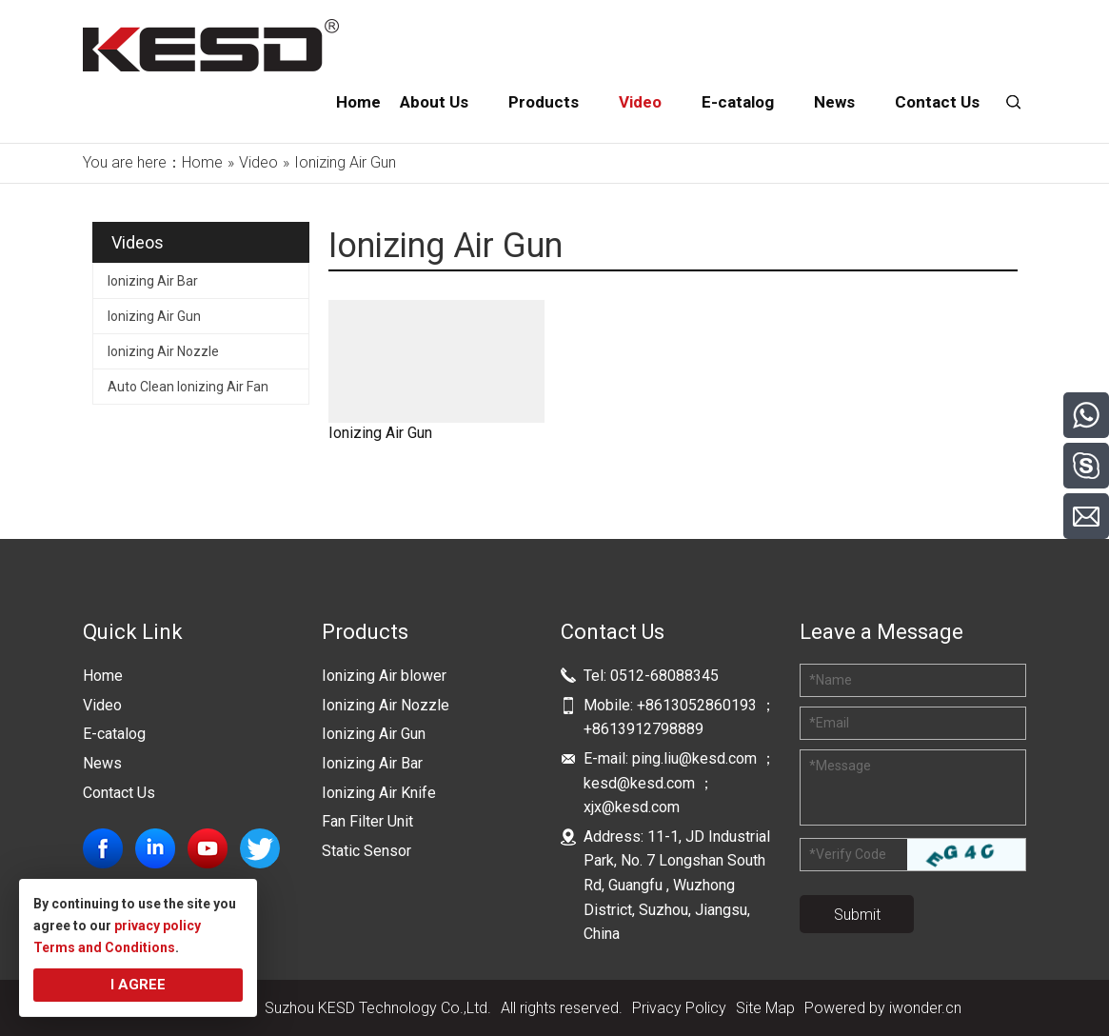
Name (830, 679)
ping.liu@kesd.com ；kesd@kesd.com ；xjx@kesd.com (680, 782)
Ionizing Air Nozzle (163, 351)
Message (840, 765)
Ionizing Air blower (384, 676)
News (102, 763)
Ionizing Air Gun (154, 316)
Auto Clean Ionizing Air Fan (188, 386)
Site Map (765, 1008)
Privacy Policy (679, 1008)
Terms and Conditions (104, 947)
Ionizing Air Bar (153, 281)
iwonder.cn (925, 1008)
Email (829, 722)
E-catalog (114, 734)
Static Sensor (366, 851)
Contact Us (119, 793)
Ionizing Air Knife (379, 793)
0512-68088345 (664, 676)
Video (102, 705)
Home (103, 676)
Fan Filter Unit (367, 821)
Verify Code (847, 854)
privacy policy (157, 925)
